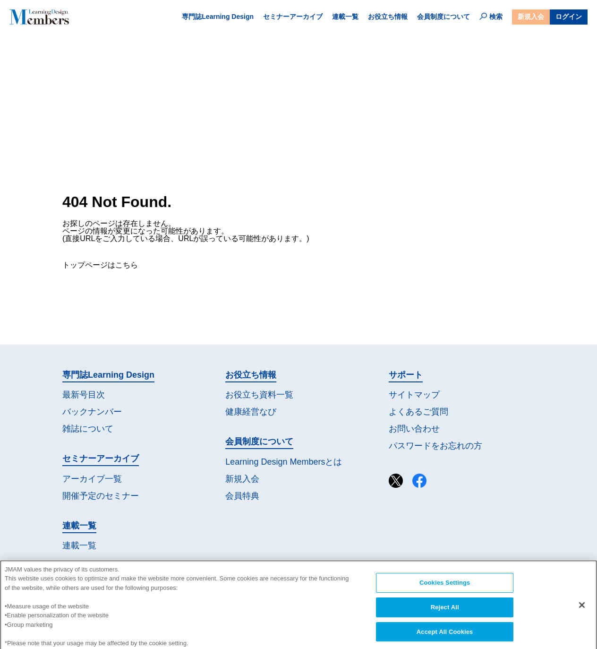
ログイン (568, 16)
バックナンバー (92, 411)
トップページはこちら (100, 265)
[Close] (581, 614)
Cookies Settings (444, 591)
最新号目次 (83, 394)
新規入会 (531, 16)
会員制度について (443, 16)
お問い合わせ (414, 428)
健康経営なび (250, 411)
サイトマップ (414, 394)
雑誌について (87, 428)
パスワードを (435, 446)
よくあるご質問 (418, 411)
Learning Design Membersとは (283, 462)
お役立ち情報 (388, 16)
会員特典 (242, 496)
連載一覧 (345, 16)
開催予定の (100, 496)
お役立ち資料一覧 (259, 394)
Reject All (445, 616)
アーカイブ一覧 (92, 479)
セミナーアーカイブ (293, 16)
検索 (491, 16)
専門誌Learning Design (218, 16)
